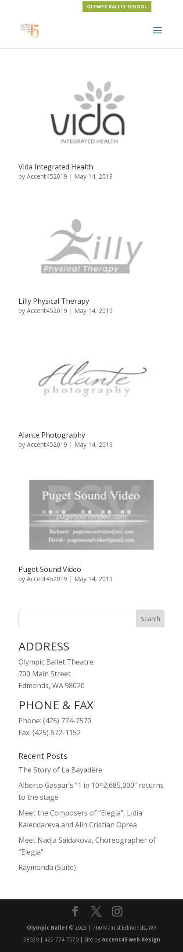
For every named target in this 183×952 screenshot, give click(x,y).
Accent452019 (47, 176)
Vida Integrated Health (55, 167)
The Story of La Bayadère (60, 770)
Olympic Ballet (47, 927)
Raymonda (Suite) (47, 867)
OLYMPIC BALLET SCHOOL (117, 7)
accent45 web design (131, 939)
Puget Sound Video (49, 569)
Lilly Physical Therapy (53, 301)
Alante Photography (51, 435)
